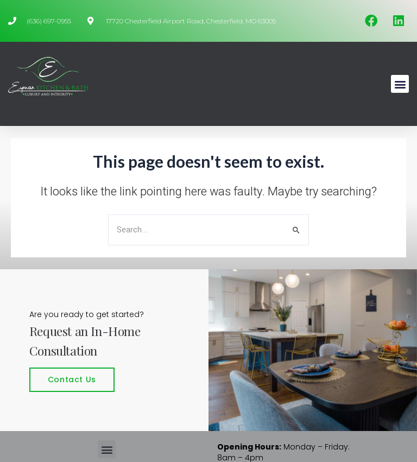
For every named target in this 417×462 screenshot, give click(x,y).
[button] (400, 84)
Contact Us (72, 379)
